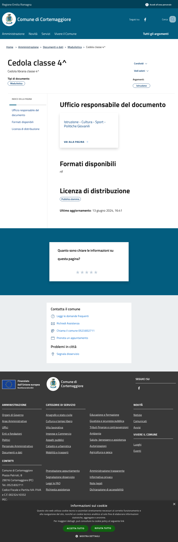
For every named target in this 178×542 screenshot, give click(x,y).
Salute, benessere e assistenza (108, 440)
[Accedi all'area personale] (158, 5)
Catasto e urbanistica (58, 446)
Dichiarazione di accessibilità (106, 489)
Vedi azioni (142, 71)
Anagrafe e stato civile (59, 415)
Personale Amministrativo (17, 446)
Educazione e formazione (104, 415)
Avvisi (137, 427)
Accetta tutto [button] (75, 528)
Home (9, 47)
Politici (6, 440)
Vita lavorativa (54, 427)
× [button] (174, 504)
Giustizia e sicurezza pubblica (107, 421)
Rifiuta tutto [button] (103, 528)
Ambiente (95, 433)
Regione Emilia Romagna (16, 4)
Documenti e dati (53, 47)
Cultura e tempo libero (59, 421)
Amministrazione (28, 47)
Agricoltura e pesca (101, 452)
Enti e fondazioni (12, 434)
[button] (89, 536)
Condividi (141, 64)
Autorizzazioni (98, 446)
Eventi (137, 451)
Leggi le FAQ (53, 483)
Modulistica (75, 47)
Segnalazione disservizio (60, 477)
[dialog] (89, 521)
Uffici (5, 427)
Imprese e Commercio (58, 434)
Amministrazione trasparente (107, 471)
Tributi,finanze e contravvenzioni (109, 427)
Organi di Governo (12, 415)
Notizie (138, 415)
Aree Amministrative (14, 421)
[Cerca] (172, 19)
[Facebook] (140, 19)
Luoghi (137, 444)
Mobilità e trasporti (57, 452)
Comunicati (140, 421)
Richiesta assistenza (58, 489)
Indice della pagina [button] (22, 99)
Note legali (96, 483)
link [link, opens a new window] (122, 521)
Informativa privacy (101, 477)
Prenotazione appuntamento (63, 471)
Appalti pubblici (55, 440)
